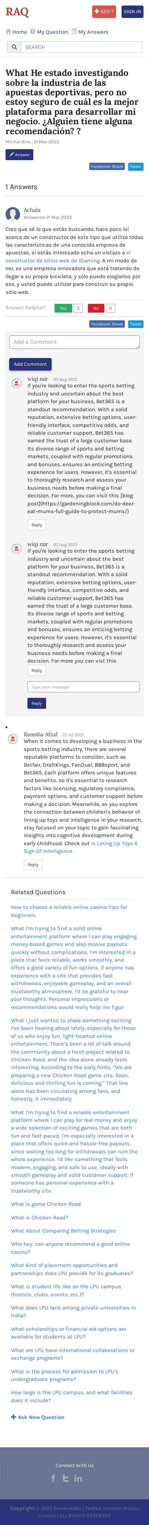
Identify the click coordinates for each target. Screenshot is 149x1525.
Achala (32, 209)
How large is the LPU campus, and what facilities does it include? (72, 1396)
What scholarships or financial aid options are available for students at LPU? (68, 1333)
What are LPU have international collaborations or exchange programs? (72, 1354)
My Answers (89, 32)
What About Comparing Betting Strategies (63, 1230)
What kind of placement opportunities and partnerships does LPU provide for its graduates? (72, 1269)
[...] (81, 47)
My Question (49, 32)
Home (16, 32)
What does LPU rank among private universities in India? (73, 1311)
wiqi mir (37, 378)
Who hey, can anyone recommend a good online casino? (70, 1248)
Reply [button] (36, 524)
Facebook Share (107, 166)
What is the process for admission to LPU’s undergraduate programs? (64, 1375)
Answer (19, 154)
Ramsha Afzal (40, 734)
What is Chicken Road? (39, 1217)
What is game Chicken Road (46, 1204)
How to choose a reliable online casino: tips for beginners (69, 911)
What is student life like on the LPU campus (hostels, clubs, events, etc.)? (66, 1290)
